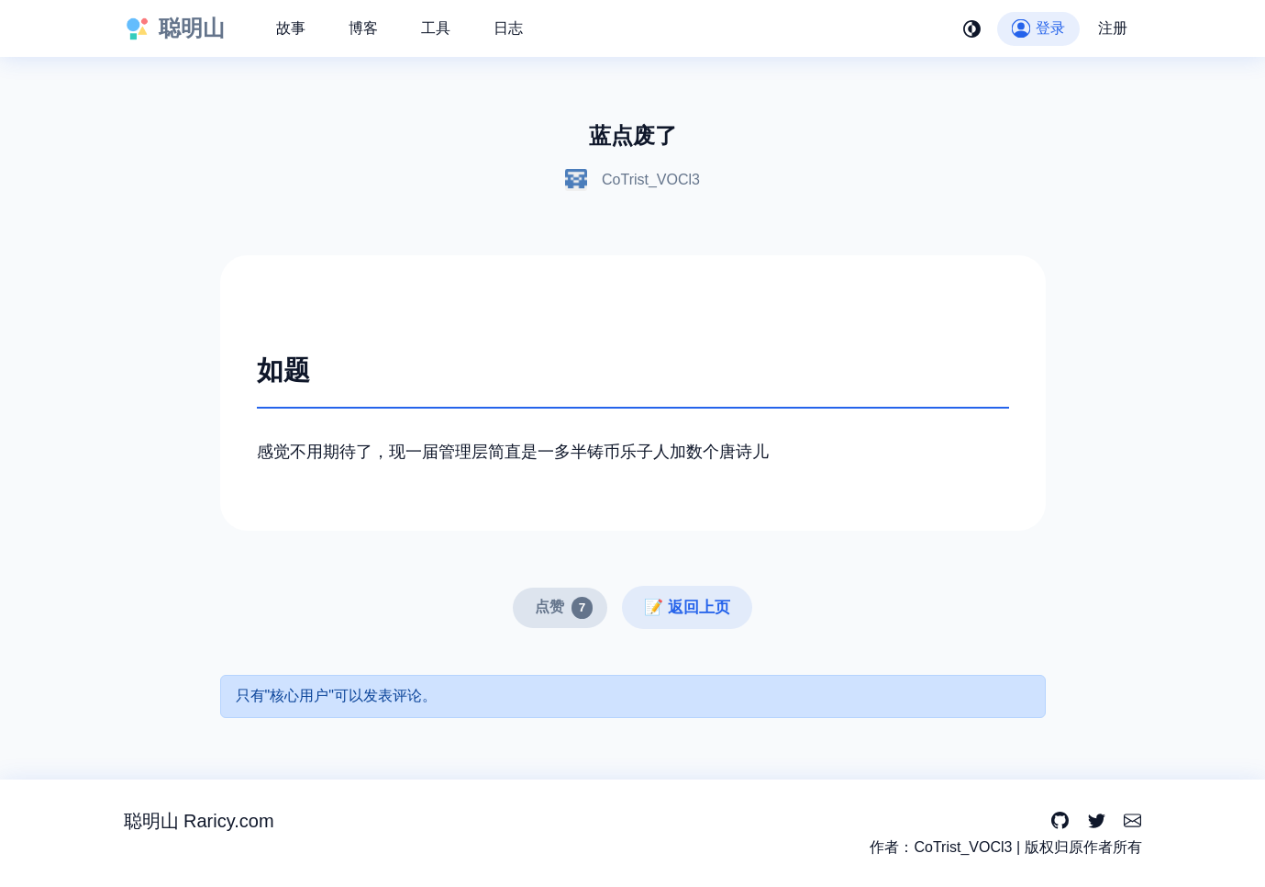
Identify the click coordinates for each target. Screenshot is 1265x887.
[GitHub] (1060, 821)
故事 (290, 28)
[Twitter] (1096, 821)
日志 (508, 28)
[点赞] (560, 608)
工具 (435, 28)
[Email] (1132, 821)
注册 (1112, 28)
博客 (363, 28)
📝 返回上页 (687, 607)
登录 (1038, 28)
